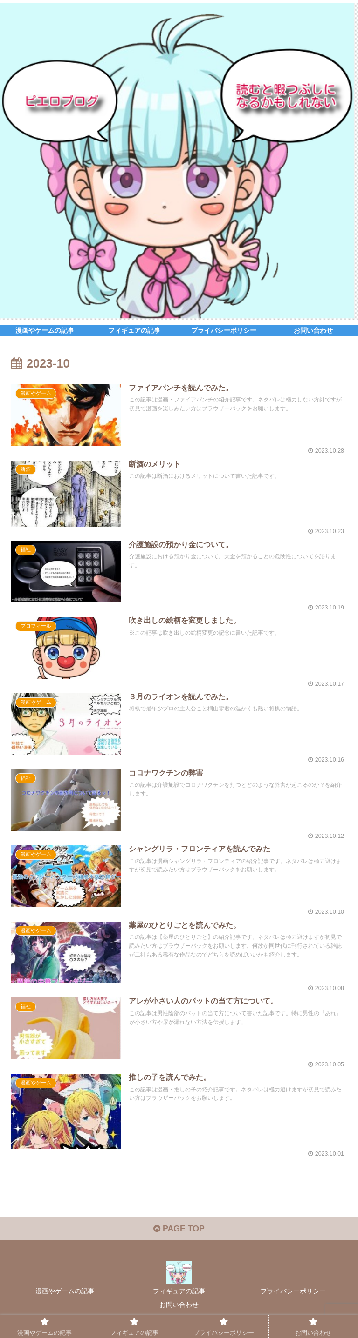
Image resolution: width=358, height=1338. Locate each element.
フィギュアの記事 (179, 1294)
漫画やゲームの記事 (64, 1294)
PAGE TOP (179, 1232)
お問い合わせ (179, 1307)
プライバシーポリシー (293, 1294)
